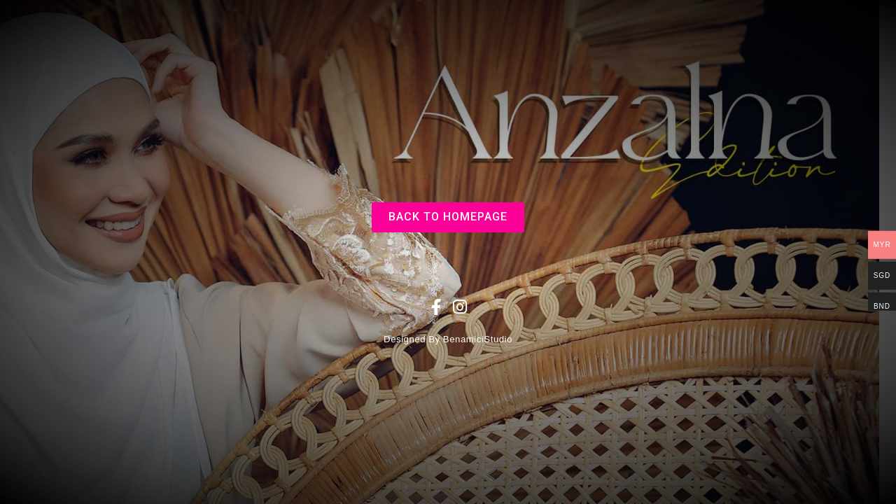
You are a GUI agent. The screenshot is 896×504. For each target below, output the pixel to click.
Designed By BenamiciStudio (448, 339)
